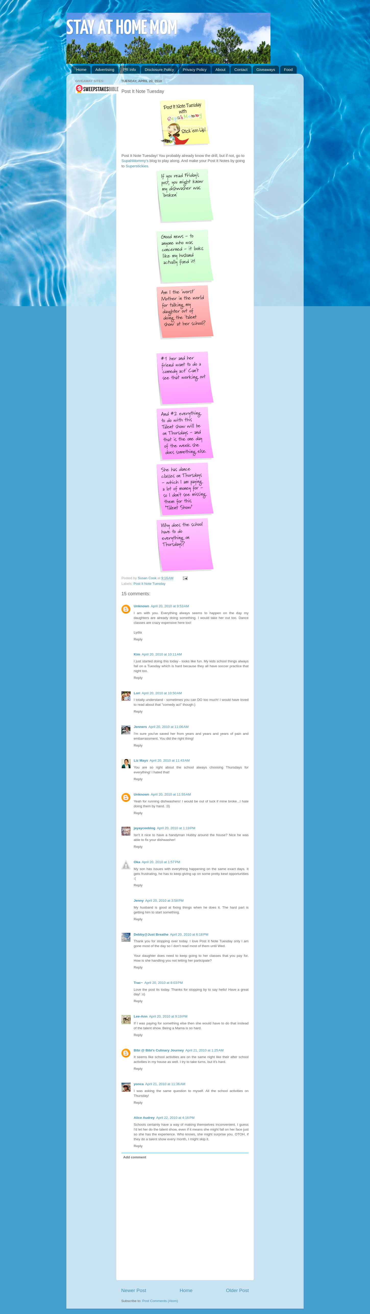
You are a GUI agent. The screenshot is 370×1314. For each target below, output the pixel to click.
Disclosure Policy (159, 69)
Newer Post (133, 1290)
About (220, 69)
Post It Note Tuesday (149, 584)
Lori (137, 693)
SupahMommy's (135, 161)
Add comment (134, 1157)
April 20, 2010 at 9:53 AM (170, 606)
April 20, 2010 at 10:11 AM (162, 654)
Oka (137, 862)
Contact (241, 69)
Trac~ (138, 983)
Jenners (140, 727)
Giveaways (265, 69)
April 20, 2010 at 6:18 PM (189, 934)
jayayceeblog (144, 828)
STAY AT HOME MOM (121, 28)
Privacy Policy (194, 69)
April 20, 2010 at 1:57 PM (161, 862)
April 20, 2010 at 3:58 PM (164, 900)
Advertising (104, 69)
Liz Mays (141, 760)
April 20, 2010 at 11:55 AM (171, 794)
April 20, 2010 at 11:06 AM (169, 727)
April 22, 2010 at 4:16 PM (175, 1118)
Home (81, 69)
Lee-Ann (140, 1016)
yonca (139, 1084)
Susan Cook (147, 578)
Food (288, 69)
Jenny (139, 900)
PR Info (129, 69)
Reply (138, 639)
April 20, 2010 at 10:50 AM (162, 693)
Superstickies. (137, 166)
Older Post (237, 1290)
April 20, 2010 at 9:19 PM (168, 1016)
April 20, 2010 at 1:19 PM (176, 828)
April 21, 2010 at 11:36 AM (165, 1084)
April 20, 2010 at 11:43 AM (170, 760)
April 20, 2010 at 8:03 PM (163, 983)
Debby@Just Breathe (151, 934)
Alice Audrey (144, 1118)
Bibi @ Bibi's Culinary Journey (159, 1050)
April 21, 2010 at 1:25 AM (204, 1050)
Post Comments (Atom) (160, 1301)
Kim (137, 654)
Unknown (141, 606)
